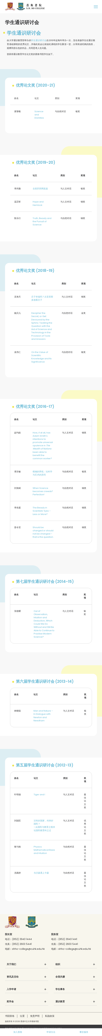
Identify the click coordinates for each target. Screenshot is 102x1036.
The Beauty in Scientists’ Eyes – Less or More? (42, 510)
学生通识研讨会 (39, 40)
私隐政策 (49, 1016)
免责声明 (35, 1016)
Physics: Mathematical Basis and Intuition (44, 850)
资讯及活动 (12, 976)
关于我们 (11, 964)
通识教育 (60, 1001)
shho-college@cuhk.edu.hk (28, 949)
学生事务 (60, 989)
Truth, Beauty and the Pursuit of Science (42, 221)
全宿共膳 (60, 976)
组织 (57, 964)
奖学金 (10, 1001)
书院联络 (9, 1016)
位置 (22, 1016)
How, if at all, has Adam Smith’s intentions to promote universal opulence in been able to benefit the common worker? (43, 445)
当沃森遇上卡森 (41, 872)
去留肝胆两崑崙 (40, 188)
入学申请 (11, 989)
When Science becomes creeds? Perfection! (43, 491)
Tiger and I (39, 794)
